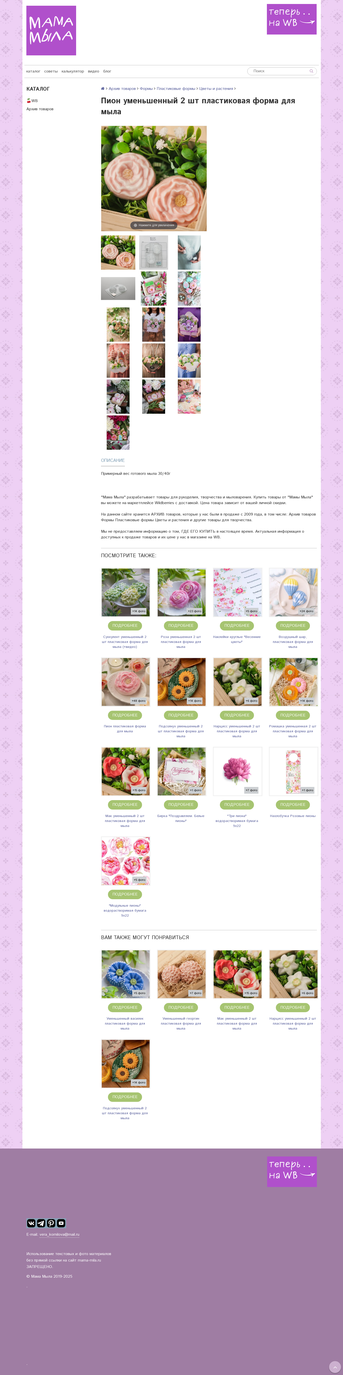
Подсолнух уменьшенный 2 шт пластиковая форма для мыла (181, 731)
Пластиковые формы (176, 89)
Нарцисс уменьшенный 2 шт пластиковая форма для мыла (237, 731)
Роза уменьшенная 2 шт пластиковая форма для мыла (181, 641)
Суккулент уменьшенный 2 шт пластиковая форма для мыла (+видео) (125, 641)
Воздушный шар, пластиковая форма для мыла (293, 641)
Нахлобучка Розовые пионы (293, 816)
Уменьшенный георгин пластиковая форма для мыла (181, 1023)
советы (51, 71)
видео (93, 71)
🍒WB (32, 101)
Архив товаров (39, 109)
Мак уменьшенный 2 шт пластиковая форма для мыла (125, 821)
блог (107, 71)
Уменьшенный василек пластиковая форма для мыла (125, 1023)
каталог (33, 71)
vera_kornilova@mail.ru (59, 1234)
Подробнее (125, 626)
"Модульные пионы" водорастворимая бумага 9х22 (125, 910)
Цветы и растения (216, 89)
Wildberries (164, 503)
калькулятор (73, 71)
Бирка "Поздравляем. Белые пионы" (180, 818)
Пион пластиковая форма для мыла (125, 729)
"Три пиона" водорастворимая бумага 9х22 (237, 821)
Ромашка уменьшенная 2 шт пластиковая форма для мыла (292, 731)
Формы (146, 89)
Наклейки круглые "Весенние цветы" (237, 639)
